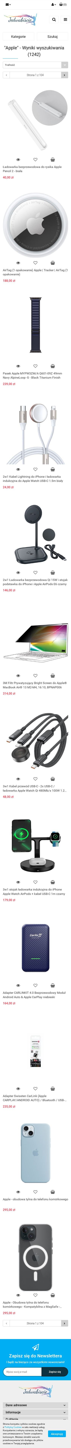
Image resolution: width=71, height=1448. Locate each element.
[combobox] (35, 65)
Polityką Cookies (13, 1427)
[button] (63, 4)
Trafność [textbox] (10, 65)
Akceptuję (57, 1434)
